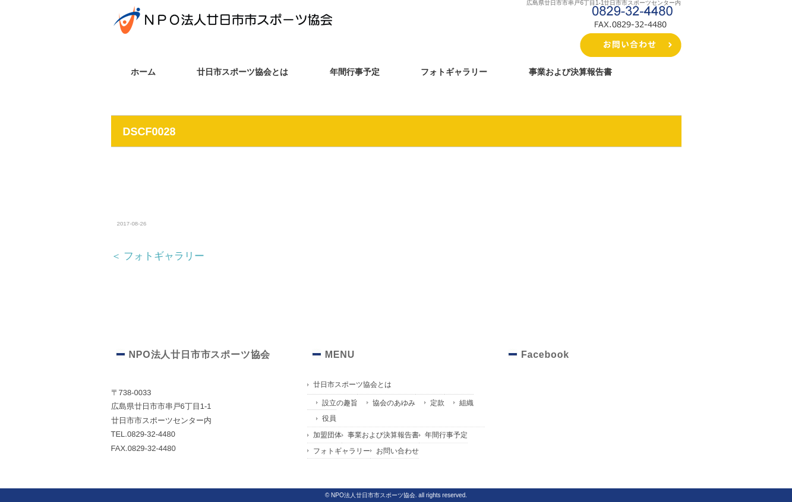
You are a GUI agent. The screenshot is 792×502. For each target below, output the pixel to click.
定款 (437, 403)
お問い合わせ (397, 451)
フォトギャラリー (454, 72)
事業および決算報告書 (570, 72)
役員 (329, 418)
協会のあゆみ (394, 403)
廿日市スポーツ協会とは (242, 72)
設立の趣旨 (340, 403)
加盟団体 (327, 435)
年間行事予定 (355, 72)
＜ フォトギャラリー (158, 256)
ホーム (143, 72)
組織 (466, 403)
